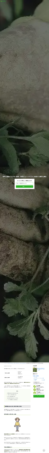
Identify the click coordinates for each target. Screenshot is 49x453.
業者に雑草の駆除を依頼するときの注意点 (12, 398)
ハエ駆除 (35, 380)
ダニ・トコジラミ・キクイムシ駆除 (39, 378)
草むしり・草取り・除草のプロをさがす (39, 396)
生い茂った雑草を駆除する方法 (10, 396)
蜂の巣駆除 (35, 379)
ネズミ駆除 (35, 377)
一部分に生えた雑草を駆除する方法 (11, 394)
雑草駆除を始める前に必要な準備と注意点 (12, 393)
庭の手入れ (9, 363)
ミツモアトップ (6, 363)
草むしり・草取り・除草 (14, 363)
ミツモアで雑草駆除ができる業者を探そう (12, 399)
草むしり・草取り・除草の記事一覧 (22, 363)
